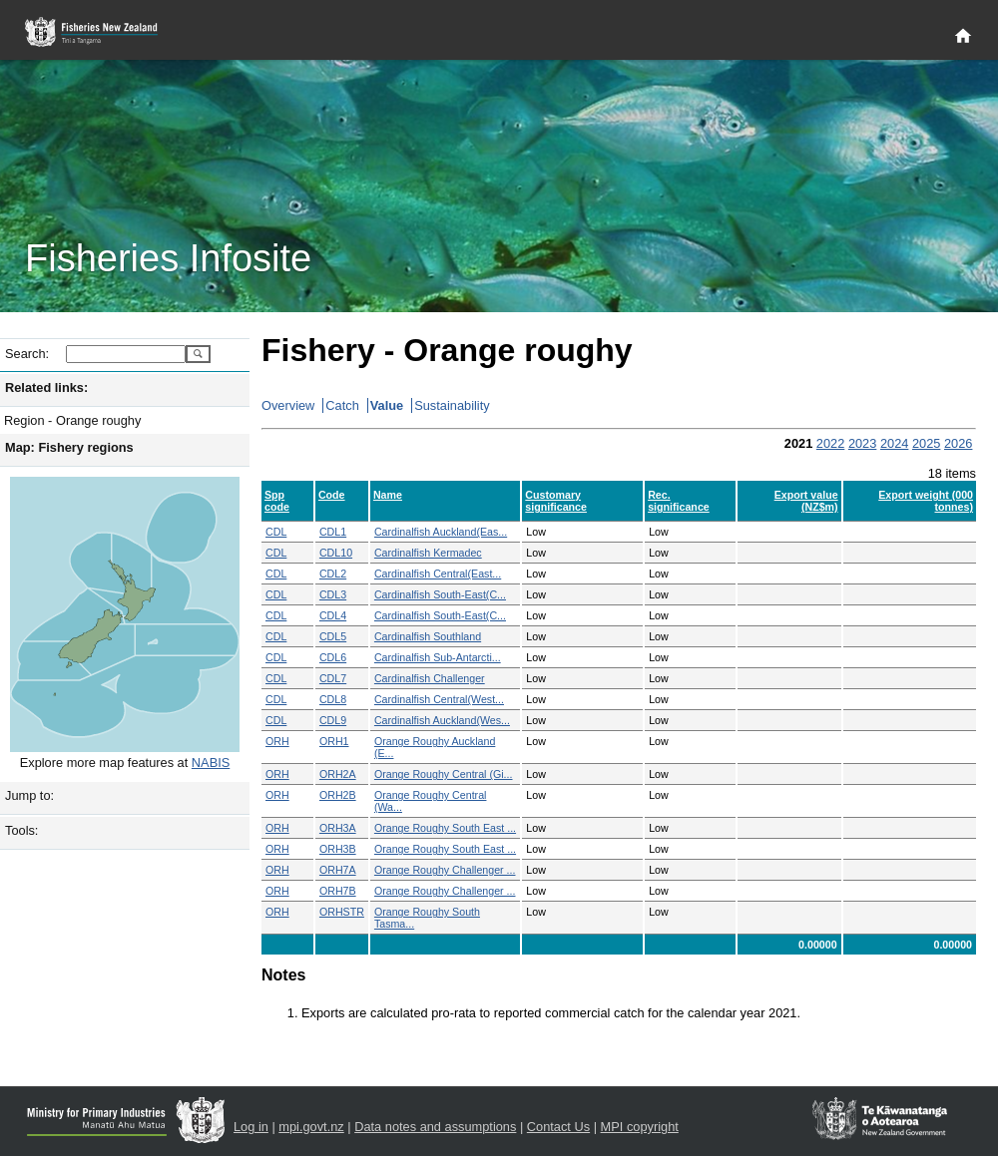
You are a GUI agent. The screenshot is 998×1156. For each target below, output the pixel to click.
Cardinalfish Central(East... (437, 573)
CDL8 (332, 699)
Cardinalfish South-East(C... (440, 594)
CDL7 (332, 678)
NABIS (211, 762)
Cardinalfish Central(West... (439, 699)
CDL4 (332, 615)
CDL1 (332, 532)
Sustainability (451, 405)
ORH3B (337, 849)
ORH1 (334, 741)
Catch (341, 405)
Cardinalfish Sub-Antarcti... (437, 657)
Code (331, 495)
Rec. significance (679, 501)
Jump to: (29, 795)
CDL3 (332, 594)
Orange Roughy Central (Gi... (443, 774)
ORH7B (337, 891)
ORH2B (337, 795)
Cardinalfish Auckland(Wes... (442, 720)
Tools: (21, 830)
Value (386, 405)
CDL (275, 532)
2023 (862, 443)
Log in (251, 1126)
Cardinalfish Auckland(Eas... (440, 532)
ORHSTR (341, 912)
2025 (926, 443)
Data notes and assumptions (435, 1126)
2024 (894, 443)
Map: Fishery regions (69, 447)
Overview (287, 405)
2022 (830, 443)
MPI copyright (640, 1126)
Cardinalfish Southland (427, 636)
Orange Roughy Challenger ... (445, 870)
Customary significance (556, 501)
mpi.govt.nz (310, 1126)
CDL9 (332, 720)
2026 (958, 443)
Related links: (46, 387)
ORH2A (337, 774)
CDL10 (335, 553)
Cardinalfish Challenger (429, 678)
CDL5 (332, 636)
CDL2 (332, 573)
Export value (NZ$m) (806, 501)
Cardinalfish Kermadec (428, 553)
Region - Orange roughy (72, 420)
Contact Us (558, 1126)
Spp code (276, 501)
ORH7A (337, 870)
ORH (277, 741)
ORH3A (337, 828)
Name (387, 495)
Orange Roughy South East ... (445, 828)
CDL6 (332, 657)
